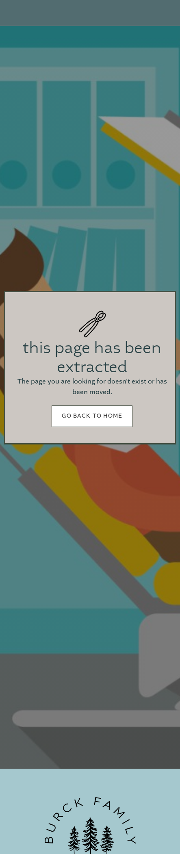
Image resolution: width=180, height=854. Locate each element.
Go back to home (92, 416)
